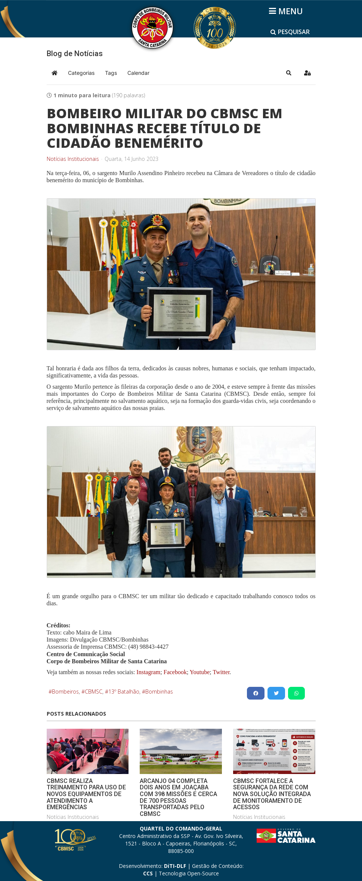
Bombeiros (65, 691)
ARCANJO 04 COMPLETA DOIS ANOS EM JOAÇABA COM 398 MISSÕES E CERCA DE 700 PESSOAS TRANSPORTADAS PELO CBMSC (178, 797)
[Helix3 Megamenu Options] (287, 10)
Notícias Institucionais (73, 159)
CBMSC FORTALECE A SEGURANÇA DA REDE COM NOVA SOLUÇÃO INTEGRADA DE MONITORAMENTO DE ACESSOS (272, 794)
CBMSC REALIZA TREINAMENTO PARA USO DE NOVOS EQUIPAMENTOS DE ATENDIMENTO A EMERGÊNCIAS (86, 794)
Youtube (199, 672)
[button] (288, 73)
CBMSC (93, 691)
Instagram (148, 672)
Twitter (221, 672)
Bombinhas (159, 691)
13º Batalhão (123, 691)
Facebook (175, 672)
